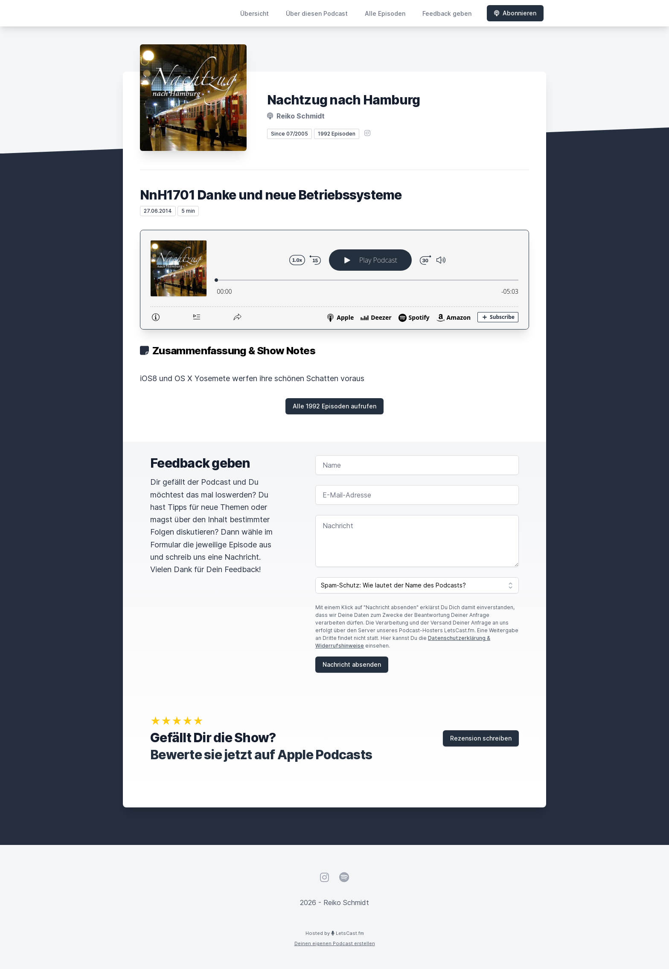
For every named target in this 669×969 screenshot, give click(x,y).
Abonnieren (515, 13)
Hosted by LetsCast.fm (334, 933)
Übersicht (254, 13)
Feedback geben (446, 13)
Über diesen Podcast (317, 13)
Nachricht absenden (352, 664)
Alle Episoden (385, 13)
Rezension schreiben (481, 738)
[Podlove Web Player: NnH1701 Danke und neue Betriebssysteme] (334, 279)
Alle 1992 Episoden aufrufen (334, 406)
